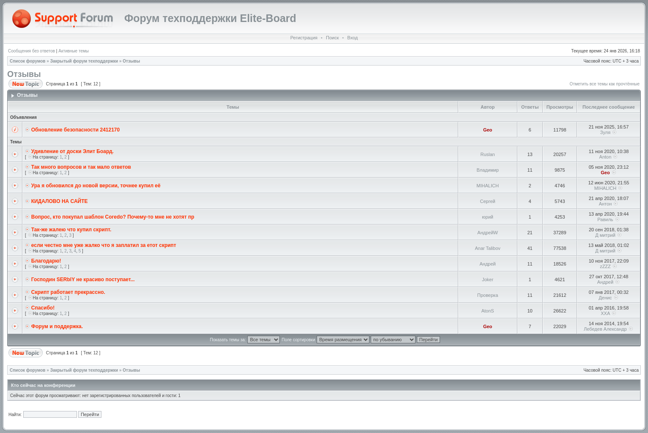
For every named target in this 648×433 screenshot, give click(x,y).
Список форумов (28, 61)
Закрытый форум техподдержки (84, 61)
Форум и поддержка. (57, 326)
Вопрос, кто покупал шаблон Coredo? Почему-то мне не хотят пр (112, 217)
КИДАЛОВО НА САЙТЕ (59, 201)
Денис (605, 297)
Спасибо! (43, 308)
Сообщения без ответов (31, 51)
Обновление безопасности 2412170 (75, 130)
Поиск (332, 37)
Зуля (605, 132)
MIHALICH (487, 185)
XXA (605, 313)
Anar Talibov (487, 248)
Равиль (605, 219)
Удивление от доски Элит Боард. (72, 151)
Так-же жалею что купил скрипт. (71, 230)
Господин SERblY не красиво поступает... (83, 279)
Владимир (487, 170)
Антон (605, 203)
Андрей (488, 263)
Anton (605, 156)
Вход (352, 37)
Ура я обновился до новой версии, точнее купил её (96, 186)
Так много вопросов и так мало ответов (81, 167)
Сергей (487, 201)
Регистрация (303, 37)
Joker (487, 279)
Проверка (487, 295)
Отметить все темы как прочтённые (605, 84)
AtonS (487, 310)
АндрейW (487, 232)
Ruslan (488, 154)
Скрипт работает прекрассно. (68, 292)
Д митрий (605, 235)
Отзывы (131, 61)
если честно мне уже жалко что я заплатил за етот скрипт (103, 245)
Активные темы (73, 51)
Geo (487, 129)
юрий (487, 216)
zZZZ (605, 266)
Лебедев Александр (605, 329)
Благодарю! (46, 261)
